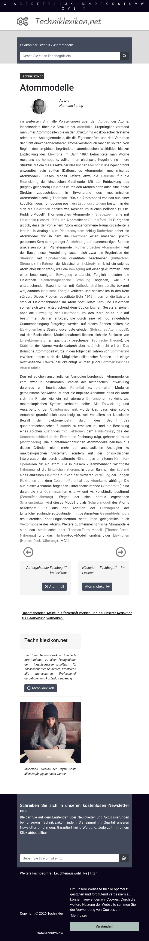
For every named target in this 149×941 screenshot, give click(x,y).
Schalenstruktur (32, 502)
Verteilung (102, 475)
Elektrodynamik (93, 264)
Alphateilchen (55, 258)
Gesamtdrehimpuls (114, 513)
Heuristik (108, 176)
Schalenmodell (99, 502)
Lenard (43, 220)
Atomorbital (111, 486)
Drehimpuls (108, 508)
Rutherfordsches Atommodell (98, 247)
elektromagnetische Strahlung (65, 280)
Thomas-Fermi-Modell (85, 530)
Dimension (94, 399)
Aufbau (103, 121)
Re (85, 873)
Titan (93, 873)
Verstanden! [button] (104, 926)
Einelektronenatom (34, 340)
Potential (77, 388)
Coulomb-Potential (68, 481)
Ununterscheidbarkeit (36, 437)
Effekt (47, 362)
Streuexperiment (107, 214)
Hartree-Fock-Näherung (39, 541)
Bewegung (77, 269)
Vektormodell (30, 524)
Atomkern (98, 481)
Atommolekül (97, 586)
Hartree (61, 535)
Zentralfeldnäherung (36, 497)
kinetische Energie (55, 291)
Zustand (63, 426)
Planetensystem (72, 231)
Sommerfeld (119, 351)
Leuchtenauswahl (67, 873)
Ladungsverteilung (92, 203)
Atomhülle (84, 127)
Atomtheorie (30, 442)
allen (107, 388)
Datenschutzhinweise (53, 933)
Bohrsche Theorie (107, 340)
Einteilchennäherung (63, 470)
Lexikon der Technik (35, 45)
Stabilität (26, 346)
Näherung (83, 459)
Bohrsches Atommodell (109, 329)
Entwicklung (29, 182)
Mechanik (95, 165)
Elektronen (42, 209)
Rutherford (97, 220)
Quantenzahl (53, 492)
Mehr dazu (79, 915)
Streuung (27, 258)
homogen (49, 160)
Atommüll (54, 586)
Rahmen (48, 264)
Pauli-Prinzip (104, 431)
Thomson (59, 198)
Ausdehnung (75, 242)
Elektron (54, 154)
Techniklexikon (40, 688)
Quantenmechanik (64, 409)
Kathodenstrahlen (89, 286)
